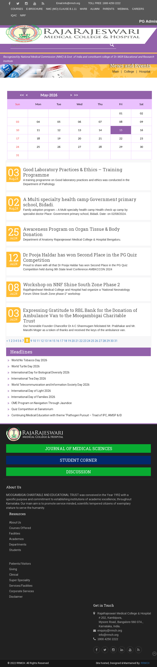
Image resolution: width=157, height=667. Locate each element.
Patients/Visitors (20, 563)
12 (42, 340)
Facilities (14, 533)
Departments (17, 544)
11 (38, 340)
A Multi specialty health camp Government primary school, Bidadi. (79, 202)
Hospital (144, 71)
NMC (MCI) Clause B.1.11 (61, 9)
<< (22, 95)
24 (88, 340)
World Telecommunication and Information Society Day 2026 (50, 384)
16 (57, 340)
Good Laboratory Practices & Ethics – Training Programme (72, 172)
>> (76, 95)
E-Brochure (34, 9)
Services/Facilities (21, 585)
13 (46, 340)
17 (61, 340)
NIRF (23, 15)
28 (104, 340)
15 (120, 130)
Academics (16, 539)
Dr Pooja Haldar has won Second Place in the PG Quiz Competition (80, 257)
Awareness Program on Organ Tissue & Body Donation (71, 231)
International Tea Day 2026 (28, 378)
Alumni (95, 9)
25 (92, 340)
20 (73, 340)
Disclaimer (16, 596)
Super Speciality (19, 580)
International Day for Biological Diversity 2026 (40, 372)
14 (50, 340)
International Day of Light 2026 (31, 390)
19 (69, 340)
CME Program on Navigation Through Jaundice (41, 403)
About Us (15, 522)
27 (100, 340)
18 (65, 340)
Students (15, 550)
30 (112, 340)
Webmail (123, 9)
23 (84, 340)
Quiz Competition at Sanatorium (32, 409)
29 (108, 340)
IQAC (14, 15)
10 (34, 340)
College (129, 71)
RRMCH (145, 663)
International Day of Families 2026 (33, 397)
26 (96, 340)
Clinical (13, 574)
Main (115, 71)
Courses (17, 9)
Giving (13, 569)
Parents (108, 9)
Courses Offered (20, 528)
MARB (83, 9)
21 (77, 340)
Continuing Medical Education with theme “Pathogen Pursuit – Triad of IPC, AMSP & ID (66, 415)
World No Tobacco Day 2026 (29, 360)
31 (116, 340)
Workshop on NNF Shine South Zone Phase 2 (71, 284)
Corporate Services (21, 591)
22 (81, 340)
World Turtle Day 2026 (25, 366)
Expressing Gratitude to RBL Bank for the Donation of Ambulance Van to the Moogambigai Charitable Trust (80, 315)
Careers (138, 9)
